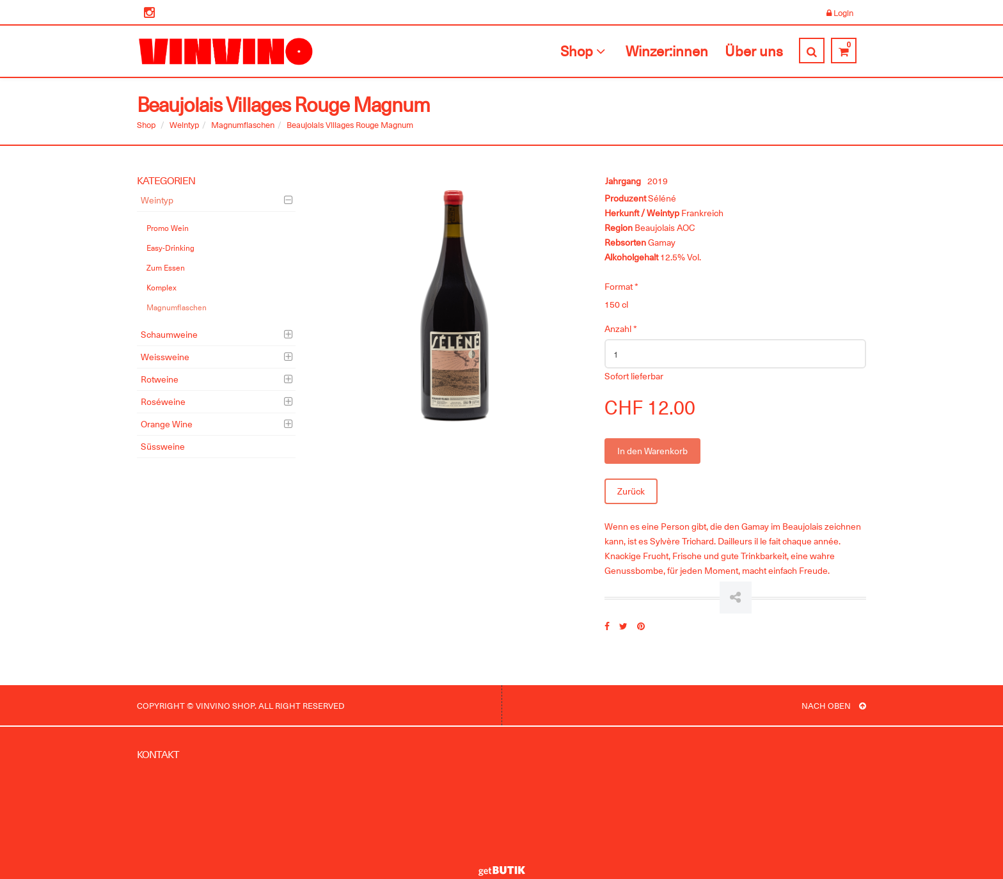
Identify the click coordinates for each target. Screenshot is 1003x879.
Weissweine (165, 356)
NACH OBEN (834, 705)
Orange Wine (167, 424)
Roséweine (163, 401)
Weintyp (184, 124)
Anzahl (620, 328)
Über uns (754, 50)
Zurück (631, 491)
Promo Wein (167, 228)
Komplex (161, 287)
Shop (584, 50)
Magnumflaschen (242, 124)
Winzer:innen (667, 50)
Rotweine (159, 379)
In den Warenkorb (652, 450)
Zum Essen (165, 267)
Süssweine (163, 446)
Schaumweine (169, 334)
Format (621, 286)
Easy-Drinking (170, 247)
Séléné (662, 198)
